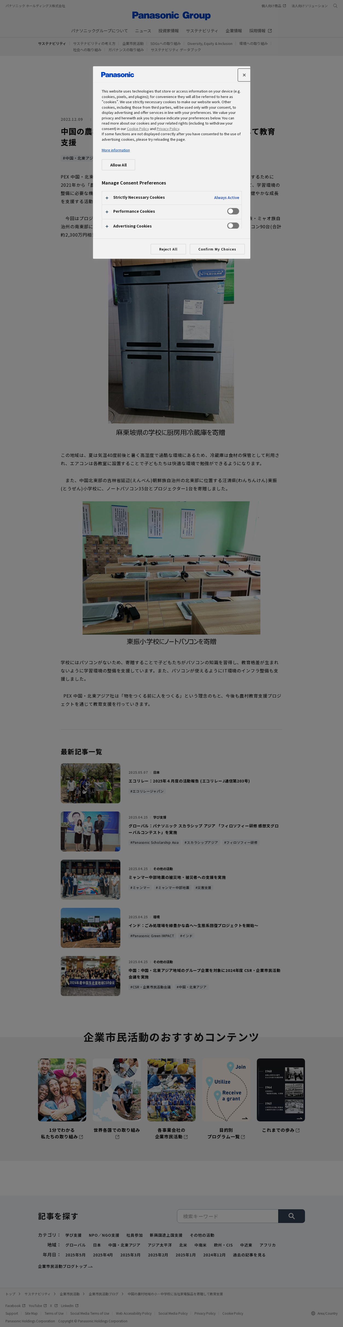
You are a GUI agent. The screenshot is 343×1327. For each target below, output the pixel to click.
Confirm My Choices (217, 249)
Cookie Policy (138, 128)
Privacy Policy (168, 128)
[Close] (244, 75)
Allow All (118, 165)
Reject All (168, 249)
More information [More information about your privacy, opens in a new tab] (116, 149)
